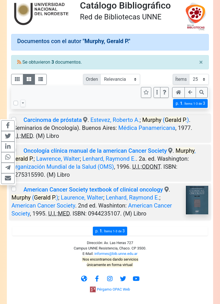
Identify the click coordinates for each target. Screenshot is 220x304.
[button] (164, 92)
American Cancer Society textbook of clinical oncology (93, 189)
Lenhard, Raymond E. (109, 158)
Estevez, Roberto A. (115, 119)
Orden (92, 79)
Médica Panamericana (146, 127)
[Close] (201, 62)
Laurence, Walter (82, 197)
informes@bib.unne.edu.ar (116, 253)
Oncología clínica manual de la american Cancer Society (95, 150)
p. (190, 103)
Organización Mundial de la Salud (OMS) (62, 166)
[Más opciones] (157, 92)
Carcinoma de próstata (52, 119)
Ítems (181, 79)
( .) (165, 119)
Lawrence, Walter (58, 158)
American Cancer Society (43, 205)
